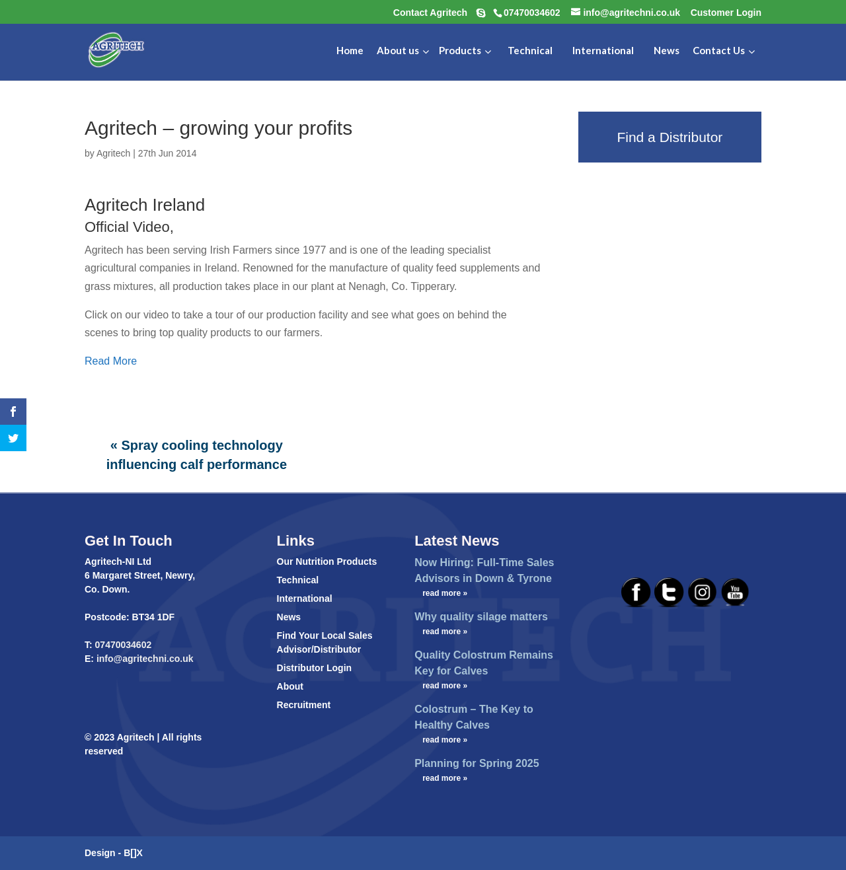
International (304, 598)
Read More (111, 361)
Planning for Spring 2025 (476, 763)
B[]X (133, 853)
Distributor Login (314, 668)
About (290, 686)
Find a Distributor (669, 137)
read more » (444, 593)
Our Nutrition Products (327, 561)
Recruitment (304, 705)
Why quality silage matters (481, 616)
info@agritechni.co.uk (144, 658)
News (289, 617)
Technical (298, 580)
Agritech (113, 153)
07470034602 (123, 644)
